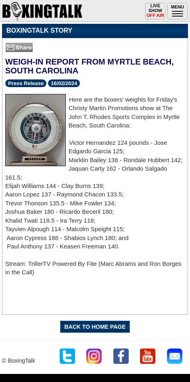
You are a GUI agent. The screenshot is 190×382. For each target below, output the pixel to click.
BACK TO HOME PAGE (95, 327)
